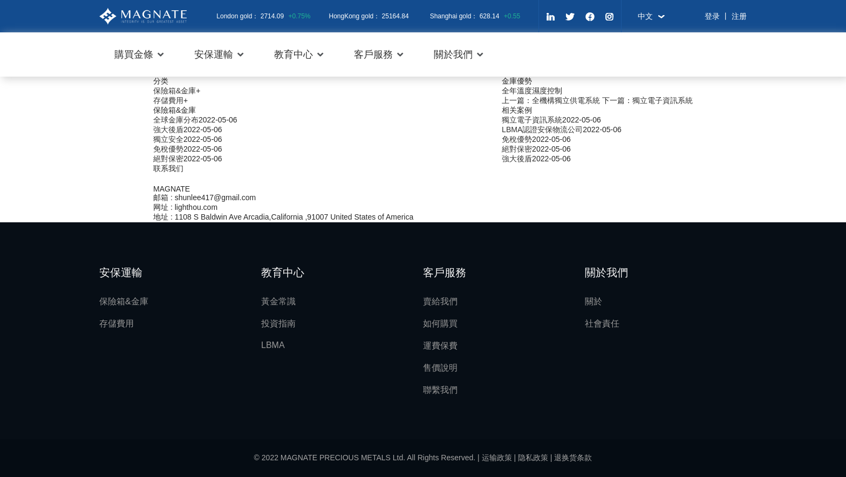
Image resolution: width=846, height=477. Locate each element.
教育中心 (293, 54)
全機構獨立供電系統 (566, 100)
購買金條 (133, 54)
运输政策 (497, 457)
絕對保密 (517, 149)
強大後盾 (517, 158)
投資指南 (278, 323)
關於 (593, 301)
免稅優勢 (517, 139)
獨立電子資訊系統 (662, 100)
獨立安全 (168, 139)
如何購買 (440, 323)
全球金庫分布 (176, 119)
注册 (739, 16)
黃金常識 (278, 301)
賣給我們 (440, 301)
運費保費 (440, 345)
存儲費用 (168, 100)
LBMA (273, 345)
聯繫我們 (440, 389)
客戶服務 (373, 54)
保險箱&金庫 (174, 90)
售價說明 (440, 367)
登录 (712, 16)
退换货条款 (573, 457)
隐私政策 (533, 457)
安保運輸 (213, 54)
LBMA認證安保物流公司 (542, 129)
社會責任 (602, 323)
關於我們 (453, 54)
